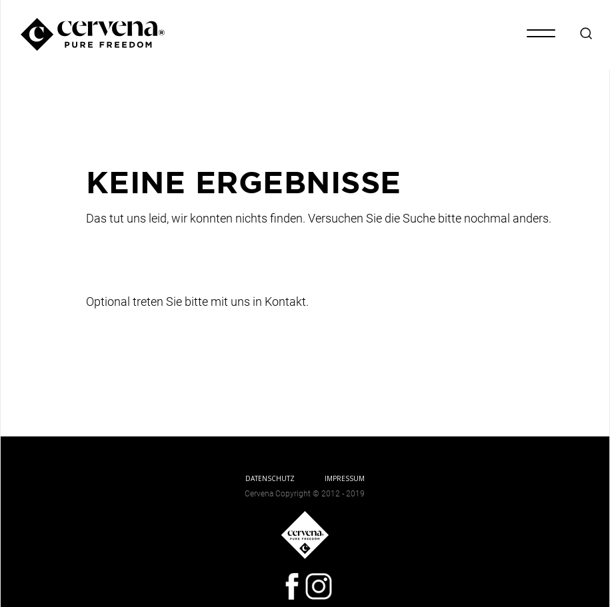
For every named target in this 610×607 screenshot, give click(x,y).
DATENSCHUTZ (270, 478)
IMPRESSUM (345, 478)
